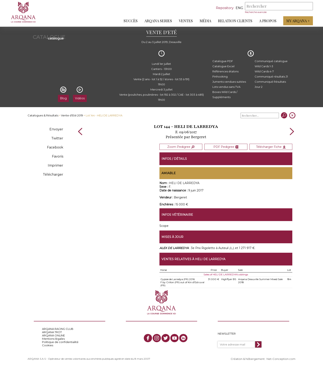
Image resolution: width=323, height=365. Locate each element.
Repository (224, 8)
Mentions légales (53, 338)
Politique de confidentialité (60, 341)
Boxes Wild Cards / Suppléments (224, 94)
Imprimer (55, 165)
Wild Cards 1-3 (264, 66)
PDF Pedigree (225, 146)
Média (205, 20)
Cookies (47, 344)
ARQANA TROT (52, 331)
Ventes (186, 20)
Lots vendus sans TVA (226, 86)
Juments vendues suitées (229, 81)
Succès (130, 20)
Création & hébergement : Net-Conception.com (263, 358)
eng (239, 8)
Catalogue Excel (223, 66)
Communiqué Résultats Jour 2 (270, 84)
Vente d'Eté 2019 (72, 115)
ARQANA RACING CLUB (57, 328)
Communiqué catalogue (271, 61)
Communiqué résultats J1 (271, 76)
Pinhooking (220, 76)
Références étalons (225, 71)
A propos (267, 20)
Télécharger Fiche (271, 146)
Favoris (57, 156)
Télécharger (53, 174)
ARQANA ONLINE (53, 334)
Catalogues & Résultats (43, 115)
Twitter (57, 138)
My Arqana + (298, 20)
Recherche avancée (255, 12)
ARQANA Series (158, 20)
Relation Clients (235, 20)
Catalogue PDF (222, 61)
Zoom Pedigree (180, 146)
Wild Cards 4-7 (264, 71)
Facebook (55, 147)
